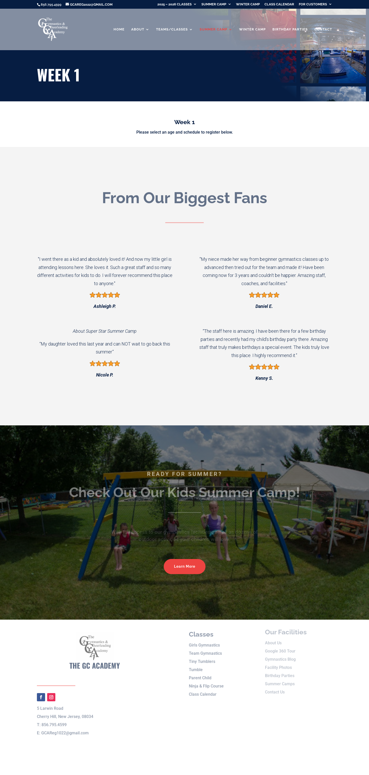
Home (119, 29)
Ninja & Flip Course (206, 680)
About (137, 29)
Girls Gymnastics (204, 639)
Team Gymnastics (205, 647)
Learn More (184, 566)
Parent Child (200, 672)
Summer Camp (213, 4)
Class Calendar (279, 4)
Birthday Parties (290, 29)
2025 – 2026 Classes (174, 4)
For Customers (313, 4)
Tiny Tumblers (202, 655)
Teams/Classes (172, 29)
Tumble (196, 664)
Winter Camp (248, 4)
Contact (323, 29)
